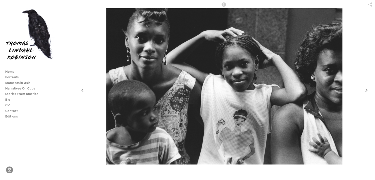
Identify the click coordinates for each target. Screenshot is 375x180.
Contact (11, 110)
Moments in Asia (20, 82)
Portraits (12, 77)
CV (7, 105)
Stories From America (23, 94)
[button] (224, 6)
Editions (11, 116)
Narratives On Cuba (22, 88)
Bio (7, 99)
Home (10, 71)
